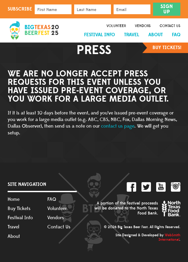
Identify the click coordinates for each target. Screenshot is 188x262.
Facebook (131, 187)
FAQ (176, 35)
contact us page (117, 126)
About (155, 35)
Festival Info (99, 35)
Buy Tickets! (167, 48)
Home (13, 199)
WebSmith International (169, 237)
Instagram (175, 187)
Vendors (143, 26)
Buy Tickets (19, 209)
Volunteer (116, 26)
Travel (131, 35)
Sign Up (166, 9)
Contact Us (170, 26)
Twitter (146, 187)
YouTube (161, 187)
